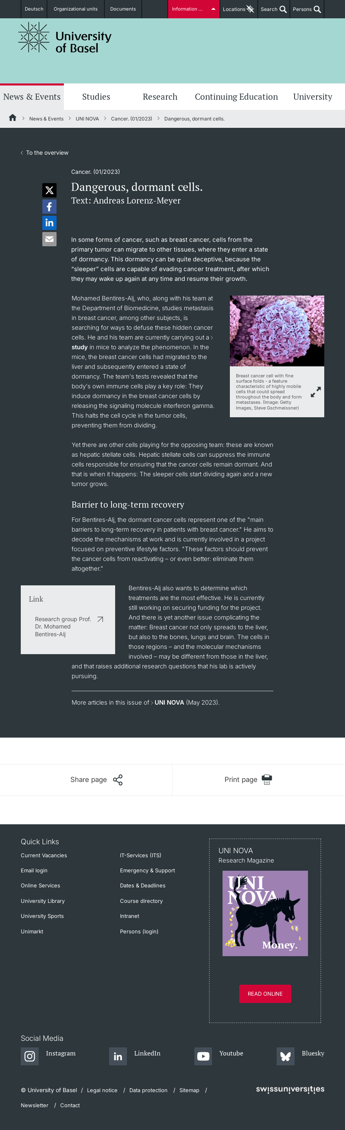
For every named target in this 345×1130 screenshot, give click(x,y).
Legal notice (102, 1090)
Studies (96, 96)
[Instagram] (48, 1056)
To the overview (47, 152)
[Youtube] (218, 1056)
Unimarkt (32, 931)
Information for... (190, 9)
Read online (265, 993)
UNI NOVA (87, 119)
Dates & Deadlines (143, 885)
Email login (34, 870)
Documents (124, 9)
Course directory (141, 901)
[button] (49, 190)
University (312, 96)
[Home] (13, 119)
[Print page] (248, 779)
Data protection (148, 1090)
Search (267, 12)
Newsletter (34, 1105)
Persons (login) (139, 931)
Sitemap (189, 1090)
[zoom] (277, 330)
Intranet (129, 916)
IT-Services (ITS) (141, 855)
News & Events (32, 96)
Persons (301, 12)
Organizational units (79, 9)
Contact (70, 1105)
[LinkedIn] (135, 1056)
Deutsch (36, 9)
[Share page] (96, 779)
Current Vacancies (44, 855)
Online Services (40, 885)
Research (160, 96)
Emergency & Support (147, 870)
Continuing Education (236, 96)
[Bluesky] (300, 1056)
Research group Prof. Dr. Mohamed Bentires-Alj (63, 626)
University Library (43, 901)
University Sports (42, 916)
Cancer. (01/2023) (131, 119)
